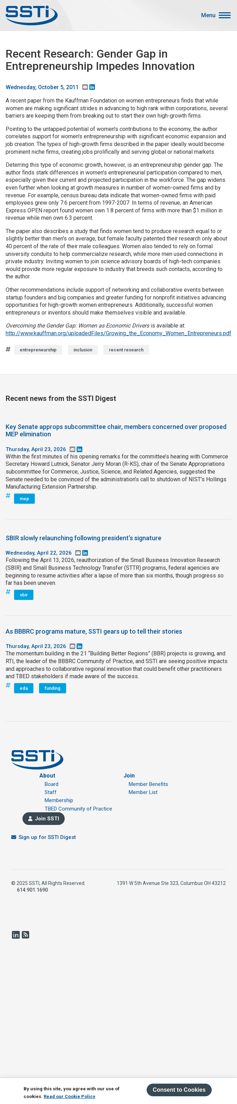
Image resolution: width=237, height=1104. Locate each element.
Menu (208, 15)
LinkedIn (15, 935)
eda (24, 688)
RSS (25, 935)
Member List (143, 792)
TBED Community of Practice (78, 809)
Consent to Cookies (179, 1090)
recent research (126, 349)
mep (24, 498)
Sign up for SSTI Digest (47, 837)
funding (52, 688)
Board (51, 784)
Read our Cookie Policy (69, 1096)
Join (129, 775)
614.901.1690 (32, 890)
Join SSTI (47, 818)
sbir (24, 594)
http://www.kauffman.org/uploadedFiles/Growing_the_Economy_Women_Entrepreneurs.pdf (118, 333)
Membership (59, 800)
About (47, 775)
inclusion (82, 349)
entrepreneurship (38, 349)
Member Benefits (148, 784)
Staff (51, 792)
